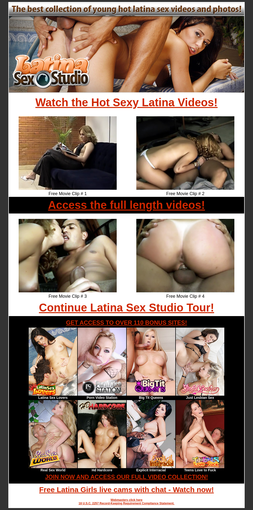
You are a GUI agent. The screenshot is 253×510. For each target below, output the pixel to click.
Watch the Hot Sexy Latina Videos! (126, 102)
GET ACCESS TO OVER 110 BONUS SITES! (126, 322)
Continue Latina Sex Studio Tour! (126, 307)
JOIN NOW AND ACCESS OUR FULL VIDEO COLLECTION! (126, 477)
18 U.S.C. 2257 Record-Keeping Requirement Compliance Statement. (127, 503)
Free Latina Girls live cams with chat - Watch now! (126, 490)
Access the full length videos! (126, 205)
